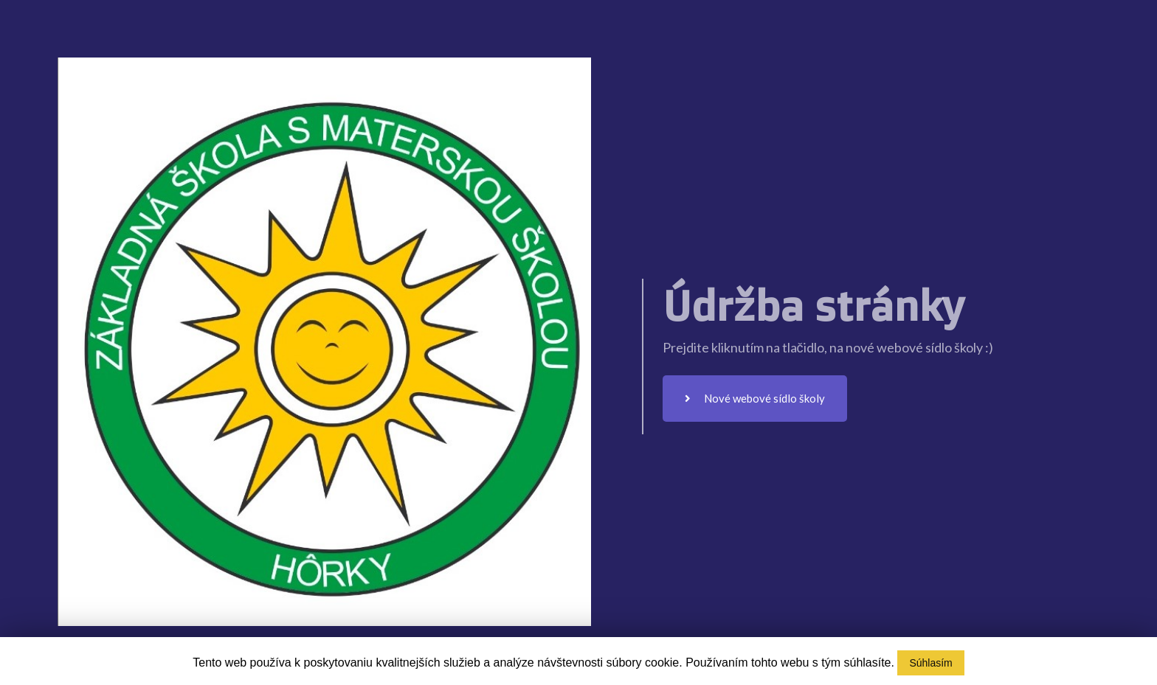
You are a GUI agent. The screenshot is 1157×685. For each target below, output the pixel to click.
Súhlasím (930, 663)
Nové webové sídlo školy (755, 398)
